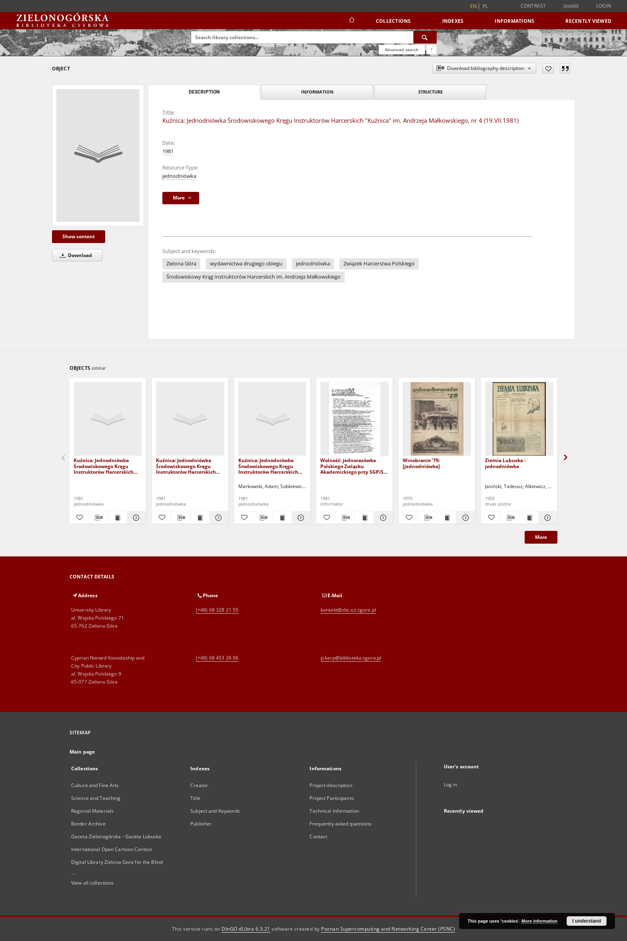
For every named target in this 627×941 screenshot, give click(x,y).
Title (195, 798)
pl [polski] (485, 6)
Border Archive (88, 823)
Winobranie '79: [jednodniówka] (421, 463)
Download (74, 255)
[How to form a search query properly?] (431, 49)
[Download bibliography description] (98, 517)
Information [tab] (317, 92)
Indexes (453, 21)
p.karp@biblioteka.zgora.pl (351, 657)
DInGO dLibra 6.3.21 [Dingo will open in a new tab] (246, 928)
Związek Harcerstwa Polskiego (379, 263)
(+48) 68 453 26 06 (217, 657)
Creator (199, 785)
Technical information (334, 810)
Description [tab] (204, 92)
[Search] (425, 37)
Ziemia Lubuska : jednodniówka (505, 463)
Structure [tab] (430, 92)
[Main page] (351, 21)
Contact (318, 836)
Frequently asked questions (340, 823)
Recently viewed (588, 21)
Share (571, 6)
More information (539, 921)
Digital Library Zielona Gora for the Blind (117, 862)
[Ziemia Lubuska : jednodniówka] (519, 419)
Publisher (201, 823)
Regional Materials (92, 810)
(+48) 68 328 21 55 (217, 609)
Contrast (533, 5)
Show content (78, 236)
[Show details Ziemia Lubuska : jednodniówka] (546, 517)
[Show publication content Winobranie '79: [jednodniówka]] (446, 517)
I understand (586, 921)
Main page (82, 751)
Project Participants (331, 798)
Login (603, 5)
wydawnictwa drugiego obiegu (246, 263)
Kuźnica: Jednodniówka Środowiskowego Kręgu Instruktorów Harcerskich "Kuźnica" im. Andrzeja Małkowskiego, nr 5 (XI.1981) (107, 466)
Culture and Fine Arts (95, 785)
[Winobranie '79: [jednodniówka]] (437, 419)
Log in (450, 784)
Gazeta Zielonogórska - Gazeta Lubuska (116, 836)
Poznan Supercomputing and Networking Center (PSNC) (388, 928)
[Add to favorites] (548, 68)
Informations (514, 21)
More (541, 537)
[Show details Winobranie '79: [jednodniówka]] (464, 517)
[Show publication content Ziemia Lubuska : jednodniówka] (528, 517)
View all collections (92, 882)
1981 (168, 151)
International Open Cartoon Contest (111, 849)
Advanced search (401, 49)
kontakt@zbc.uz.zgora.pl (348, 609)
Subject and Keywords (215, 810)
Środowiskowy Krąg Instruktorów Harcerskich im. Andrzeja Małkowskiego (253, 276)
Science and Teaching (95, 798)
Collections (393, 21)
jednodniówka (179, 176)
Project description (331, 785)
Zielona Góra (181, 263)
